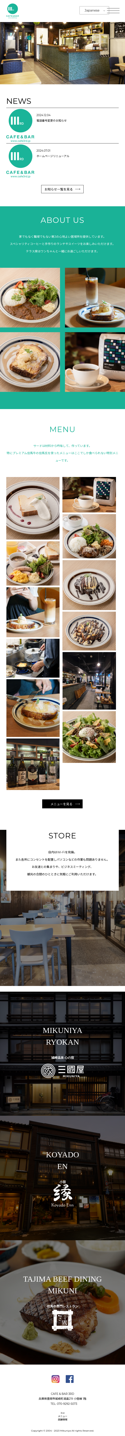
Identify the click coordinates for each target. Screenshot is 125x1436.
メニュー (62, 1416)
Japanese (92, 10)
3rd (63, 1412)
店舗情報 (62, 1419)
